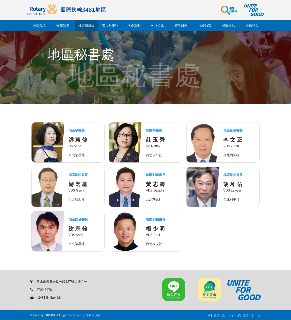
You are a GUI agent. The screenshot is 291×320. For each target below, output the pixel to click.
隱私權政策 (93, 315)
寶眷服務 (181, 25)
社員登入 (252, 25)
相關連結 (228, 25)
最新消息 (62, 25)
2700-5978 (41, 290)
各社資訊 (157, 25)
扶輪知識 (204, 25)
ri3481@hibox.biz (45, 297)
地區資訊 (39, 25)
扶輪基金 (133, 25)
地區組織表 (86, 25)
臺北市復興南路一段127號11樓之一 (59, 281)
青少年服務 (110, 25)
